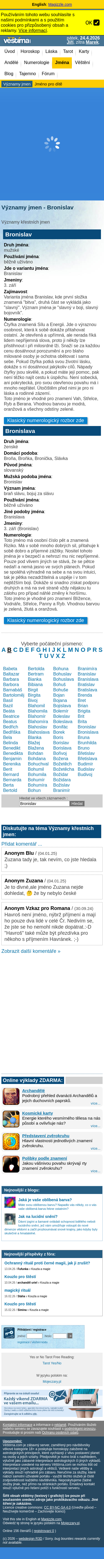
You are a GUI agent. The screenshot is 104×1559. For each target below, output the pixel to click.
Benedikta (13, 753)
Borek (59, 732)
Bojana (60, 700)
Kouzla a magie (40, 1269)
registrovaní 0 (44, 1531)
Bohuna (61, 668)
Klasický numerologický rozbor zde (45, 420)
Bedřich (10, 727)
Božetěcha (63, 769)
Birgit (33, 689)
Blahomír (37, 716)
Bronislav (87, 727)
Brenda (85, 695)
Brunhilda (87, 742)
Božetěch (62, 764)
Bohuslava (63, 679)
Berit (7, 769)
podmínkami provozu (80, 1429)
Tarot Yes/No (51, 1363)
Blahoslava (39, 732)
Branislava (88, 679)
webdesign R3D (30, 1539)
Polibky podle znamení (44, 1158)
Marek (92, 42)
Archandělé (33, 1090)
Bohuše (60, 689)
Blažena (36, 748)
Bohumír (36, 779)
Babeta (10, 668)
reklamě (60, 1425)
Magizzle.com (60, 4)
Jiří (70, 42)
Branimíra (87, 668)
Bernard (11, 774)
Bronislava (88, 732)
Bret (82, 700)
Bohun (34, 790)
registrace (23, 1342)
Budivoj (85, 774)
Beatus (10, 721)
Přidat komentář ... (21, 844)
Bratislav (86, 684)
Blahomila (37, 711)
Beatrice (11, 716)
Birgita (34, 695)
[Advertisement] (52, 144)
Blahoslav (37, 727)
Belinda (10, 742)
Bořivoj (60, 753)
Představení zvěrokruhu (45, 1135)
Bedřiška (11, 732)
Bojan (59, 695)
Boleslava (62, 721)
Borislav (61, 742)
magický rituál (17, 1290)
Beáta (9, 711)
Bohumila (37, 774)
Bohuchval (38, 764)
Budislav (86, 769)
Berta (8, 785)
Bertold (10, 790)
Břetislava (87, 758)
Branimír (61, 790)
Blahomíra (38, 721)
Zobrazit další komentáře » (30, 951)
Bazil (8, 705)
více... (95, 1103)
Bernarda (12, 779)
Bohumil (36, 769)
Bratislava (87, 689)
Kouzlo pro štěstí (20, 1276)
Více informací (33, 30)
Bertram (36, 674)
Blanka (35, 737)
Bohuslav (62, 674)
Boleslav (61, 716)
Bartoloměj (13, 695)
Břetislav (86, 753)
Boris (58, 737)
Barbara (11, 679)
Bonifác (60, 727)
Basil (8, 700)
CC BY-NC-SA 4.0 (57, 1507)
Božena (60, 758)
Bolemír (61, 711)
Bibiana (35, 684)
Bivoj (33, 700)
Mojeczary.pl (52, 1382)
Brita (82, 721)
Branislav (87, 674)
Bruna (84, 737)
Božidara (62, 779)
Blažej (34, 742)
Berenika (12, 764)
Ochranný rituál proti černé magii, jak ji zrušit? (47, 1263)
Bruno (84, 748)
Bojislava (62, 705)
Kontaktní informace (17, 1425)
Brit (81, 716)
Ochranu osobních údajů (60, 1433)
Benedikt (11, 748)
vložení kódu (39, 1342)
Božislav (61, 785)
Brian (83, 705)
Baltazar (11, 674)
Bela (7, 737)
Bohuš (59, 684)
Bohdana (37, 758)
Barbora (11, 684)
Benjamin (12, 758)
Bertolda (36, 668)
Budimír (85, 764)
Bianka (35, 679)
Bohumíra (37, 785)
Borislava (62, 748)
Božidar (60, 774)
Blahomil (36, 705)
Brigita (84, 711)
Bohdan (35, 753)
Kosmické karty (37, 1113)
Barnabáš (12, 689)
